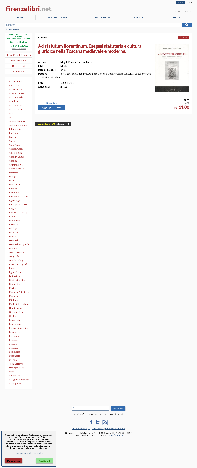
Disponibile (51, 103)
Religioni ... (14, 340)
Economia (14, 192)
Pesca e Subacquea (18, 328)
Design (12, 177)
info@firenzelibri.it (117, 435)
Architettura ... (16, 109)
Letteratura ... (15, 276)
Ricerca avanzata (12, 29)
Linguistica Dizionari (14, 284)
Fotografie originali (19, 244)
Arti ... (12, 117)
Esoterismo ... (15, 220)
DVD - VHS (14, 184)
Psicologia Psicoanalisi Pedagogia (15, 332)
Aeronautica (15, 81)
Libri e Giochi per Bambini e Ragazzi (18, 280)
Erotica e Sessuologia (15, 216)
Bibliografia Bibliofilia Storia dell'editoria (17, 129)
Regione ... (14, 336)
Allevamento (15, 89)
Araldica (13, 101)
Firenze (12, 236)
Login (177, 11)
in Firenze (53, 124)
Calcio (12, 141)
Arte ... (12, 113)
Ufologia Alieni (16, 368)
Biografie (13, 133)
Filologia (13, 228)
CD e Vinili (14, 145)
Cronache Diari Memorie (16, 169)
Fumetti (13, 248)
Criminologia (15, 165)
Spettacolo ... (15, 356)
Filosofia (13, 232)
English (189, 2)
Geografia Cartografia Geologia (15, 256)
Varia (11, 372)
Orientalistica (16, 312)
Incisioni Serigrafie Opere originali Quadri (18, 264)
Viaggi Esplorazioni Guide (19, 380)
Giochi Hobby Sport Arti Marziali (18, 260)
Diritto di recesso (79, 429)
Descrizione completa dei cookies (29, 453)
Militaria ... (14, 300)
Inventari (13, 268)
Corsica (13, 161)
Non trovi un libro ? (59, 17)
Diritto (12, 181)
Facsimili (13, 224)
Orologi (13, 316)
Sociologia (14, 352)
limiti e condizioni (19, 49)
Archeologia (15, 105)
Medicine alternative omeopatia (14, 296)
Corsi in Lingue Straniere (16, 157)
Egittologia (14, 200)
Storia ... (13, 360)
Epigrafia (13, 208)
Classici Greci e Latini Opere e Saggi (19, 149)
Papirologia (15, 324)
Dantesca (13, 173)
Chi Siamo (139, 17)
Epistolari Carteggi (18, 212)
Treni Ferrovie (16, 364)
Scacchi (13, 344)
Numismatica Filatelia (15, 308)
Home (20, 17)
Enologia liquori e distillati (18, 204)
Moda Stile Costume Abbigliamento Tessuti (19, 304)
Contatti (174, 17)
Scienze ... (14, 348)
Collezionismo (16, 153)
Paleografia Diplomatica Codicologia (15, 320)
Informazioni (102, 17)
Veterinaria (14, 376)
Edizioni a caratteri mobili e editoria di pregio (19, 196)
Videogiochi (15, 383)
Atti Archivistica (17, 121)
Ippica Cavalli (16, 272)
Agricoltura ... (16, 85)
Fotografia (14, 240)
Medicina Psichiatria (19, 292)
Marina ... (13, 288)
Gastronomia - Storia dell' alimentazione (16, 252)
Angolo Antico (16, 93)
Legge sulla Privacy (96, 429)
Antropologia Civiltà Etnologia (17, 97)
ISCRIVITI (118, 409)
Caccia (12, 137)
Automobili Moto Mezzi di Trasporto (18, 125)
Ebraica (13, 188)
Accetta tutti (44, 461)
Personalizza (13, 461)
